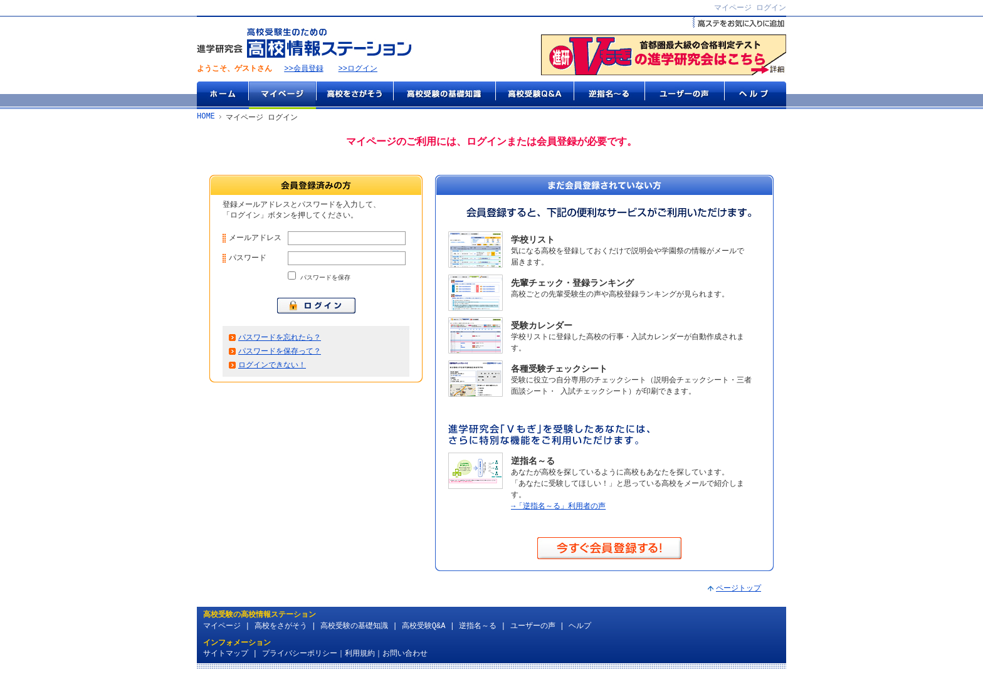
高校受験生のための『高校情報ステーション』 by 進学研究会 (304, 43)
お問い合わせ (405, 655)
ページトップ (738, 590)
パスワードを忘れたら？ (279, 342)
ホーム (222, 96)
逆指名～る (609, 96)
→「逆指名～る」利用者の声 (558, 507)
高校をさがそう (354, 96)
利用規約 (360, 655)
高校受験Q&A (534, 96)
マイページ (282, 96)
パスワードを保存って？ (279, 357)
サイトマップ (225, 655)
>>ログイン (358, 70)
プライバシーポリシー (299, 655)
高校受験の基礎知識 (444, 96)
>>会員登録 (303, 70)
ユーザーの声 (684, 96)
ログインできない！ (272, 371)
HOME (206, 118)
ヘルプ (755, 96)
